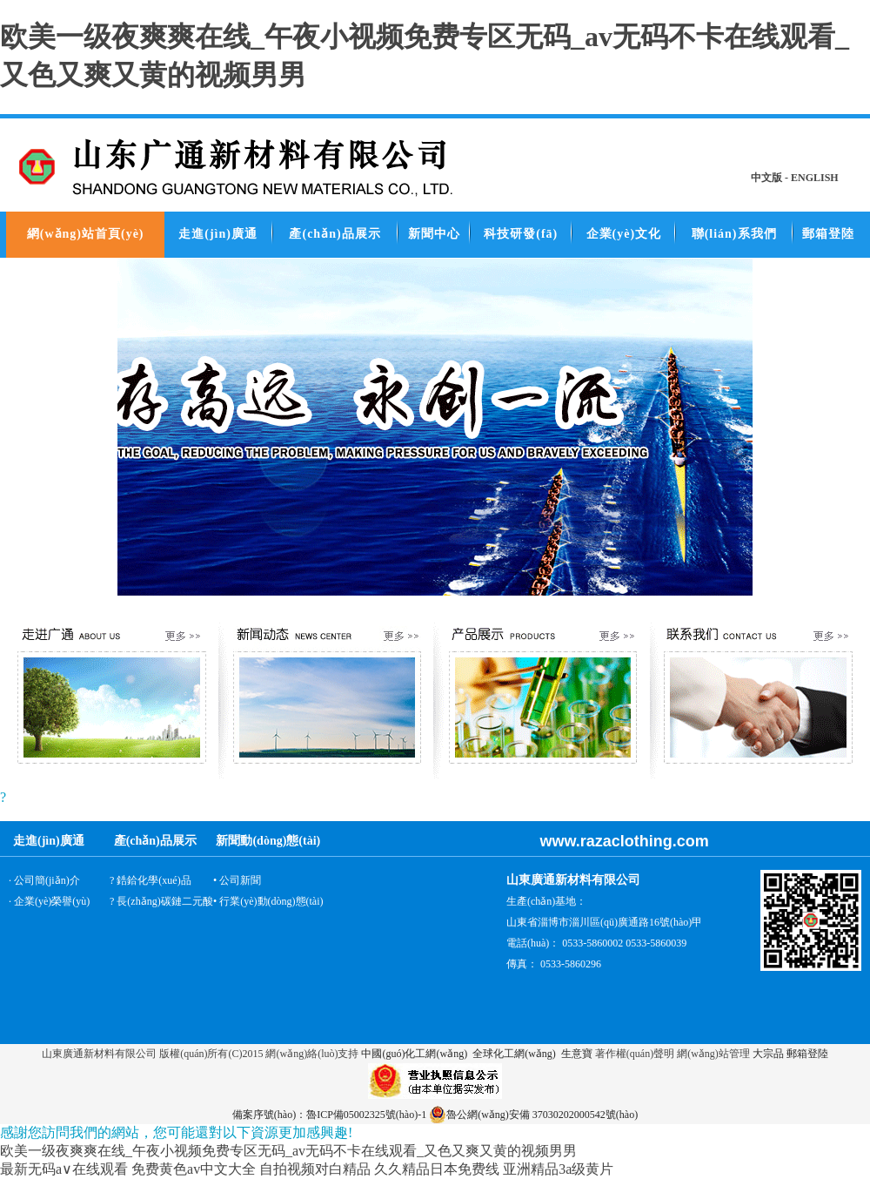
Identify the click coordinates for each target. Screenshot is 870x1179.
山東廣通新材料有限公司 (99, 1054)
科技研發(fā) (521, 233)
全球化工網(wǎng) (513, 1054)
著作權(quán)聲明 (634, 1054)
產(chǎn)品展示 (334, 233)
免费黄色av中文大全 (193, 1169)
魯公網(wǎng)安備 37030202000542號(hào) (533, 1114)
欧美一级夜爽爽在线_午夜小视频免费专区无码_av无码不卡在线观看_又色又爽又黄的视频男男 (288, 1150)
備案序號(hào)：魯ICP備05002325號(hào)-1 (329, 1114)
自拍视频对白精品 (315, 1169)
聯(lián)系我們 (734, 233)
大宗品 (768, 1054)
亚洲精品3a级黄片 (558, 1169)
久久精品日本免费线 (436, 1169)
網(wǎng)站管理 (713, 1054)
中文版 (766, 178)
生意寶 (576, 1054)
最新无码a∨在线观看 (64, 1169)
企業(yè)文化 (624, 233)
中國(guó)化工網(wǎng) (414, 1054)
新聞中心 (434, 233)
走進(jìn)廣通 (218, 233)
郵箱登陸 (828, 233)
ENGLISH (815, 178)
